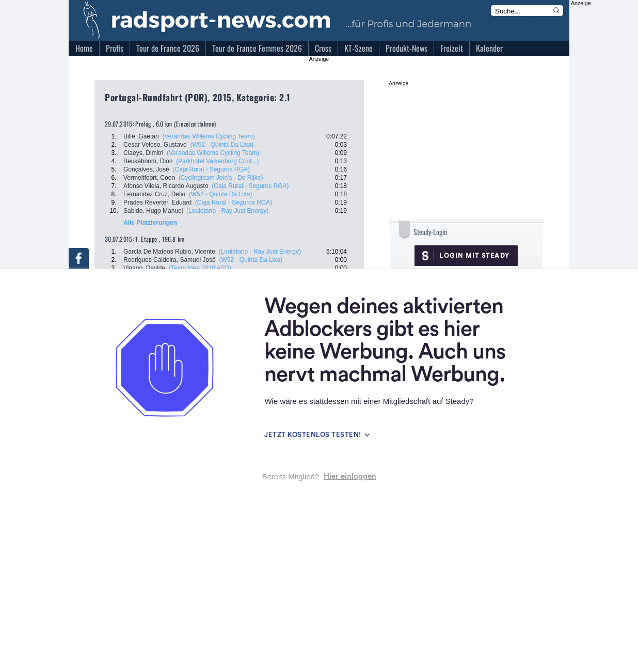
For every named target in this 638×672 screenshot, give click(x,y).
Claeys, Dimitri (143, 153)
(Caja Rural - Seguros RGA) (210, 169)
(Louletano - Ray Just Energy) (227, 210)
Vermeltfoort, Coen (149, 177)
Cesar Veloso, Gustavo (155, 144)
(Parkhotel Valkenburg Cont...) (217, 161)
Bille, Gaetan (141, 136)
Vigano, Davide (144, 268)
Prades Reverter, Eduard (157, 202)
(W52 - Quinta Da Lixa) (221, 144)
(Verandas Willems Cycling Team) (208, 136)
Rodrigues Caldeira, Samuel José (169, 259)
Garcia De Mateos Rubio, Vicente (169, 251)
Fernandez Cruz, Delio (154, 194)
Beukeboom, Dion (147, 161)
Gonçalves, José (146, 169)
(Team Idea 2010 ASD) (200, 268)
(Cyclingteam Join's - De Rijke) (221, 177)
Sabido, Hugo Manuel (153, 210)
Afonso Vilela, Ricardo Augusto (166, 186)
